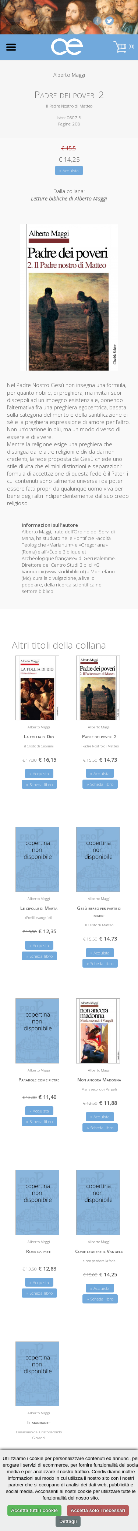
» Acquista (69, 170)
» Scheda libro (39, 784)
